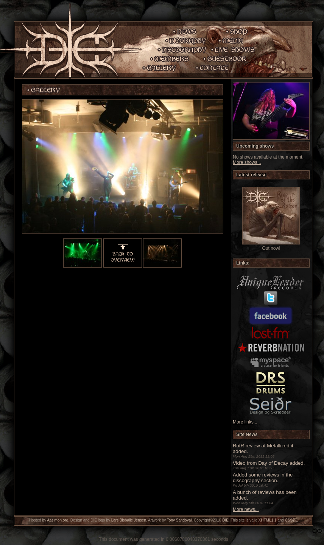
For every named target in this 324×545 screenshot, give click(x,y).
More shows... (247, 162)
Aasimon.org (57, 520)
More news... (246, 509)
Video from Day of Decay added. (269, 463)
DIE (225, 520)
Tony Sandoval (179, 520)
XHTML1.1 (268, 520)
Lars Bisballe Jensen (128, 520)
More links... (245, 422)
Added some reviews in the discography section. (263, 477)
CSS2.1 (291, 520)
